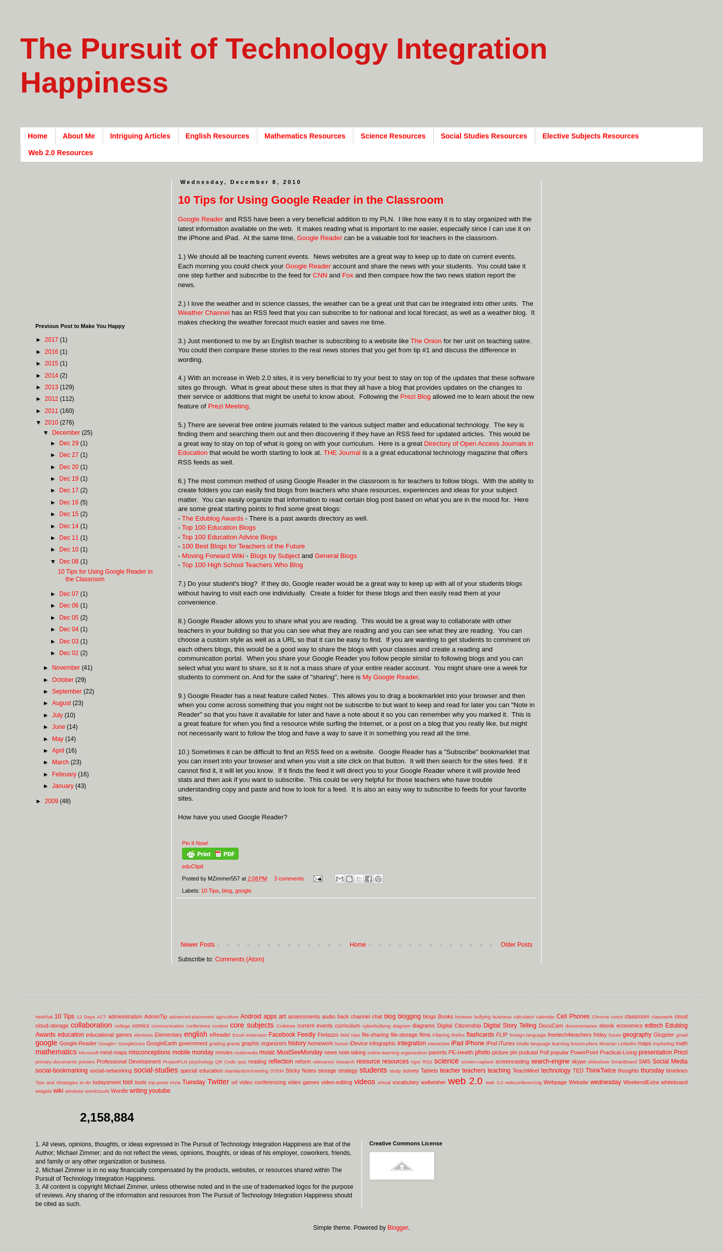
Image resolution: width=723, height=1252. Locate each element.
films (425, 1035)
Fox (347, 275)
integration (411, 1043)
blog (227, 891)
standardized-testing (246, 1071)
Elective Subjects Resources (591, 136)
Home (38, 136)
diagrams (424, 1026)
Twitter (218, 1082)
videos (364, 1082)
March (61, 762)
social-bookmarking (61, 1070)
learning (560, 1043)
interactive (439, 1043)
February (65, 774)
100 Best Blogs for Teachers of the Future (243, 546)
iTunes (507, 1043)
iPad (457, 1043)
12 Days (86, 1016)
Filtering (441, 1035)
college (122, 1026)
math (681, 1043)
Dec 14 (69, 526)
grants (233, 1043)
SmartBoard (624, 1061)
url (235, 1082)
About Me (79, 136)
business (502, 1016)
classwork (662, 1016)
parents (438, 1052)
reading (257, 1061)
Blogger (397, 1227)
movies (224, 1052)
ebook (606, 1026)
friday (600, 1035)
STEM (277, 1071)
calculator (524, 1016)
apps (270, 1016)
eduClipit (192, 866)
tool (127, 1082)
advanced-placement (191, 1016)
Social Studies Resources (484, 136)
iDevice (359, 1043)
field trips (350, 1035)
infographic (382, 1043)
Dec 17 (69, 490)
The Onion (426, 341)
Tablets (429, 1071)
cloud (681, 1016)
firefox (458, 1035)
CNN (320, 275)
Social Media (670, 1061)
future (615, 1035)
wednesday (606, 1082)
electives (143, 1035)
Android (251, 1016)
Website (579, 1082)
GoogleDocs (131, 1043)
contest (220, 1026)
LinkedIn (627, 1043)
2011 (52, 410)
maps (644, 1043)
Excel (238, 1035)
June (59, 726)
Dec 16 (69, 502)
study (395, 1071)
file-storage (403, 1035)
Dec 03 (69, 641)
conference (198, 1026)
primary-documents (56, 1061)
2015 (52, 363)
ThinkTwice (600, 1070)
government (192, 1043)
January (63, 786)
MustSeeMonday (300, 1052)
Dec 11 (69, 537)
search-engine (550, 1061)
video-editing (336, 1082)
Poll (544, 1052)
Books (445, 1016)
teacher (450, 1070)
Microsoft (89, 1052)
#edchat (44, 1016)
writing (138, 1090)
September (67, 691)
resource (368, 1061)
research (345, 1061)
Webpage (555, 1082)
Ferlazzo (328, 1035)
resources (395, 1061)
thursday (652, 1070)
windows (74, 1091)
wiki (58, 1090)
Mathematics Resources (304, 136)
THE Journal (342, 452)
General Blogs (335, 556)
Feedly (306, 1034)
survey (411, 1071)
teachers (473, 1070)
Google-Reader (78, 1043)
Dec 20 (69, 467)
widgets (43, 1091)
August (62, 703)
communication (168, 1026)
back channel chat (359, 1016)
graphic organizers (264, 1043)
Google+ (107, 1043)
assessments (304, 1016)
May (58, 739)
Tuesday (193, 1082)
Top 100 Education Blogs (219, 527)
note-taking (352, 1052)
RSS (427, 1061)
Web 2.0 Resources (60, 153)
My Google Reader (390, 677)
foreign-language (528, 1035)
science (446, 1061)
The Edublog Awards (212, 518)
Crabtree (286, 1026)
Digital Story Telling (509, 1025)
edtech (654, 1025)
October (63, 679)
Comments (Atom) (239, 959)
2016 (52, 351)
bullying (482, 1016)
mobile (181, 1052)
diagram (402, 1026)
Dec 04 (69, 629)
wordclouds (97, 1091)
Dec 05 (69, 617)
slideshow (598, 1061)
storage (327, 1071)
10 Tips (210, 891)
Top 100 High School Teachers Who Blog (242, 565)
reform (303, 1061)
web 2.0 (465, 1081)
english (195, 1034)
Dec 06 (69, 605)
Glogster (664, 1035)
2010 (52, 422)
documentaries (581, 1026)
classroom (636, 1016)
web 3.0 (495, 1082)
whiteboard (674, 1082)
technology (556, 1070)
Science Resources (392, 136)
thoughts (628, 1071)
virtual (384, 1082)
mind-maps (113, 1052)
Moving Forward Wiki (213, 556)
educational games (109, 1035)
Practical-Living (618, 1052)
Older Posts (516, 944)
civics (616, 1016)
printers (87, 1061)
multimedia (245, 1052)
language (540, 1043)
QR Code (225, 1061)
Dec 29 (69, 443)
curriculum (347, 1026)
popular (560, 1052)
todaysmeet (107, 1082)
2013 (52, 387)
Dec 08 (69, 561)
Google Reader (200, 219)
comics (141, 1026)
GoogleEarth (161, 1043)
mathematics (56, 1052)
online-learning (383, 1052)
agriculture (227, 1016)
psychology (201, 1061)
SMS (644, 1061)
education (71, 1034)
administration (125, 1016)
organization (413, 1052)
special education (201, 1071)
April (59, 750)
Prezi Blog (415, 396)
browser (463, 1016)
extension (256, 1035)
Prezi (681, 1052)
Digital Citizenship (459, 1026)
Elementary (169, 1035)
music (267, 1052)
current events (315, 1026)
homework (320, 1043)
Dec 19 (69, 478)
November (67, 667)
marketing (663, 1043)
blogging (409, 1016)
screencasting (512, 1061)
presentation (655, 1052)
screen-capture (477, 1061)
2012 (52, 398)
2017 (52, 339)
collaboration (91, 1025)
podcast (528, 1052)
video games (303, 1082)
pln (513, 1052)
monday (203, 1052)
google (243, 891)
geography (637, 1034)
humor (341, 1043)
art (282, 1016)
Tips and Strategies (56, 1082)
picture (500, 1052)
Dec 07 (69, 593)
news (330, 1052)
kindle (523, 1043)
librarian (607, 1043)
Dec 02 (69, 653)
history (297, 1043)
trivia (175, 1082)
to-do (85, 1082)
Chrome (600, 1016)
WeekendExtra (641, 1082)
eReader (220, 1035)
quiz (242, 1061)
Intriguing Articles (140, 136)
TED (578, 1071)
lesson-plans (584, 1043)
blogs (429, 1016)
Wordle (119, 1091)
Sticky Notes (301, 1071)
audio (328, 1016)
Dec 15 (69, 514)
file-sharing (375, 1035)
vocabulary (405, 1082)
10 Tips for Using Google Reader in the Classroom (310, 200)
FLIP (502, 1035)
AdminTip (155, 1016)
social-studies (156, 1070)
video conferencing (263, 1082)
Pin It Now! (195, 843)
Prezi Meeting (228, 406)
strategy (347, 1071)
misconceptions (149, 1052)
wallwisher (433, 1082)
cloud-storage (51, 1026)
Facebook (281, 1034)
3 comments (289, 878)
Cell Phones (573, 1016)
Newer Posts (197, 944)
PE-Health (460, 1052)
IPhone (474, 1043)
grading (217, 1043)
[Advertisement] (98, 242)
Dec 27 (69, 454)
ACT (101, 1016)
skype (579, 1061)
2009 (52, 801)
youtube (159, 1090)
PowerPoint (584, 1052)
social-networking (111, 1071)
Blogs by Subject (275, 556)
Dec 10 (69, 549)
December (67, 432)
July (58, 715)
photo (482, 1052)
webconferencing (523, 1082)
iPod (492, 1043)
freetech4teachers (569, 1035)
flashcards (480, 1034)
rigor (416, 1061)
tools (141, 1082)
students (373, 1070)
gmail (682, 1035)
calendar (545, 1016)
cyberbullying (377, 1026)
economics (629, 1026)
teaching (498, 1070)
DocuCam (551, 1026)
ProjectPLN (175, 1061)
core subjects (252, 1025)
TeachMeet (526, 1071)
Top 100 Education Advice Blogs (229, 537)
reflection (280, 1061)
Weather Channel (204, 312)
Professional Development (129, 1061)
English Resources (217, 136)
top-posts (158, 1082)
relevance (323, 1061)
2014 (52, 375)
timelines (677, 1071)
